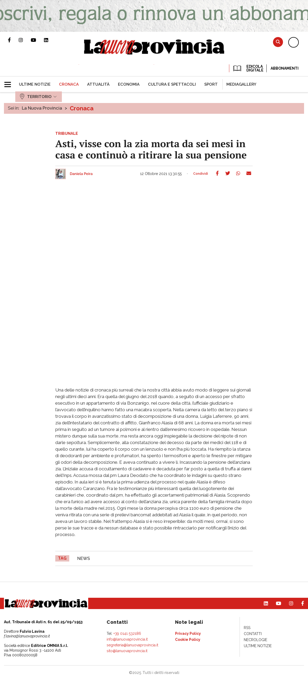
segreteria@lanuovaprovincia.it (132, 645)
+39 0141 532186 (127, 633)
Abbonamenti (285, 68)
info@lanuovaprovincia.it (127, 639)
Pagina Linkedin (50, 40)
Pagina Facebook (13, 40)
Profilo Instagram (25, 40)
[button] (9, 82)
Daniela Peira (81, 174)
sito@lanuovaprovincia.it (127, 651)
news (83, 558)
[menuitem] (34, 84)
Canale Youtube (37, 40)
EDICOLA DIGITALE (247, 68)
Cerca (278, 42)
